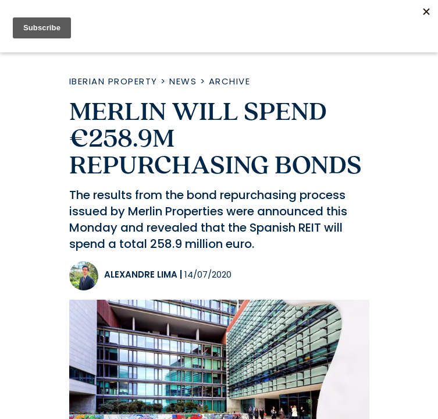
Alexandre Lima (140, 274)
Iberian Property (113, 81)
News (183, 81)
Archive (230, 81)
